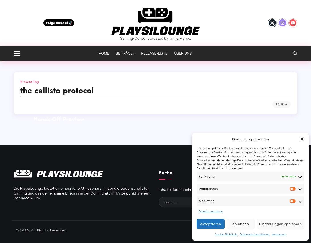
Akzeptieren (210, 224)
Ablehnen (240, 224)
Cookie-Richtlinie (226, 234)
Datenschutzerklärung (255, 234)
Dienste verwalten (211, 211)
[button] (302, 139)
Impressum (279, 234)
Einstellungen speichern (280, 224)
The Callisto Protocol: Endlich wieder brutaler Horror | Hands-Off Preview (59, 111)
